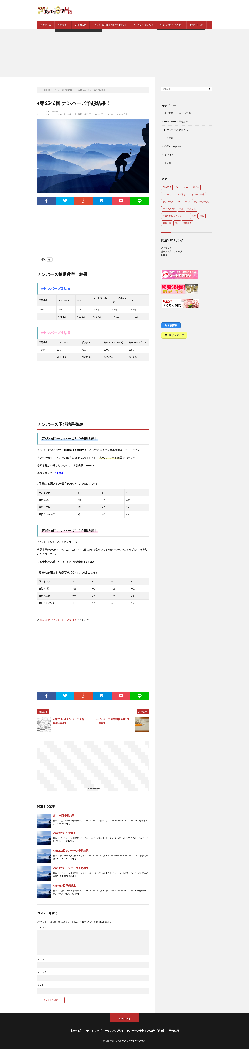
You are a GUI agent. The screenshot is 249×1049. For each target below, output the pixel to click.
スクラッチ (166, 248)
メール (42, 972)
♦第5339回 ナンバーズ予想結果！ (72, 868)
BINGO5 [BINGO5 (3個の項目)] (167, 187)
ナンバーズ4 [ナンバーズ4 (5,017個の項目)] (184, 201)
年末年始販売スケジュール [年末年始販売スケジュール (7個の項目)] (175, 216)
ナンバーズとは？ (144, 25)
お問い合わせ (196, 25)
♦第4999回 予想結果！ (65, 832)
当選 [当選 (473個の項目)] (194, 216)
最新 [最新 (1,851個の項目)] (202, 216)
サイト (40, 985)
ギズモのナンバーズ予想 (134, 1040)
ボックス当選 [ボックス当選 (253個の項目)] (169, 209)
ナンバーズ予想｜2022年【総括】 (110, 25)
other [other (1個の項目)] (186, 187)
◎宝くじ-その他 (172, 146)
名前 (40, 959)
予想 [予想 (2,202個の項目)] (181, 209)
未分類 (167, 162)
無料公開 (87, 114)
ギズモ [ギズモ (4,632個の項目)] (196, 187)
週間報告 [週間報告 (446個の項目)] (187, 223)
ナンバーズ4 (57, 114)
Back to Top (125, 1018)
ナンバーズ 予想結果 (49, 111)
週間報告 (80, 25)
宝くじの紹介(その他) (171, 25)
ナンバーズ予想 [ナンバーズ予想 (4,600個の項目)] (201, 201)
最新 (80, 114)
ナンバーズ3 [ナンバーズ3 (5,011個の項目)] (169, 201)
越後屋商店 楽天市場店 (171, 251)
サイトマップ (93, 1030)
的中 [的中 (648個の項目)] (177, 223)
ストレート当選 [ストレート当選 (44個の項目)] (197, 194)
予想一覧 (45, 25)
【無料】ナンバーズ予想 (177, 113)
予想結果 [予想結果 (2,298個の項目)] (191, 209)
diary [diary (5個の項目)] (177, 187)
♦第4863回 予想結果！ (65, 885)
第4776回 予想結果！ (65, 815)
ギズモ (110, 114)
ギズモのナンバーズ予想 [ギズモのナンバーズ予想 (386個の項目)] (174, 194)
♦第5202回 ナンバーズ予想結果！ (72, 850)
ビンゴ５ (168, 154)
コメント (41, 927)
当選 (75, 114)
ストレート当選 (121, 114)
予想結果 (62, 25)
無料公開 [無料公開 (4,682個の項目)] (167, 223)
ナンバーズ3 (45, 114)
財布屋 (164, 255)
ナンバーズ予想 (99, 114)
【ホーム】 (76, 1030)
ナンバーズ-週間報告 (176, 129)
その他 (168, 138)
